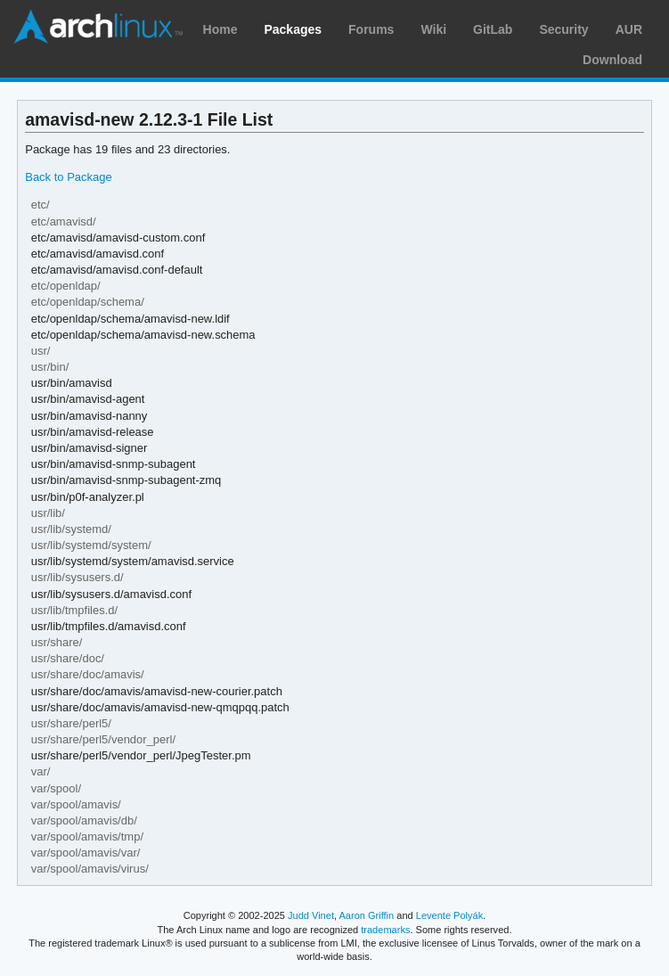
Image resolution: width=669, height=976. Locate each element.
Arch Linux (98, 27)
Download (612, 60)
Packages (293, 29)
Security (563, 29)
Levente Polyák (449, 915)
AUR (629, 29)
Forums (371, 29)
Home (220, 29)
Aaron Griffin (366, 915)
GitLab (492, 29)
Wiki (433, 29)
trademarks (385, 929)
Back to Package (68, 177)
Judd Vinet (311, 915)
